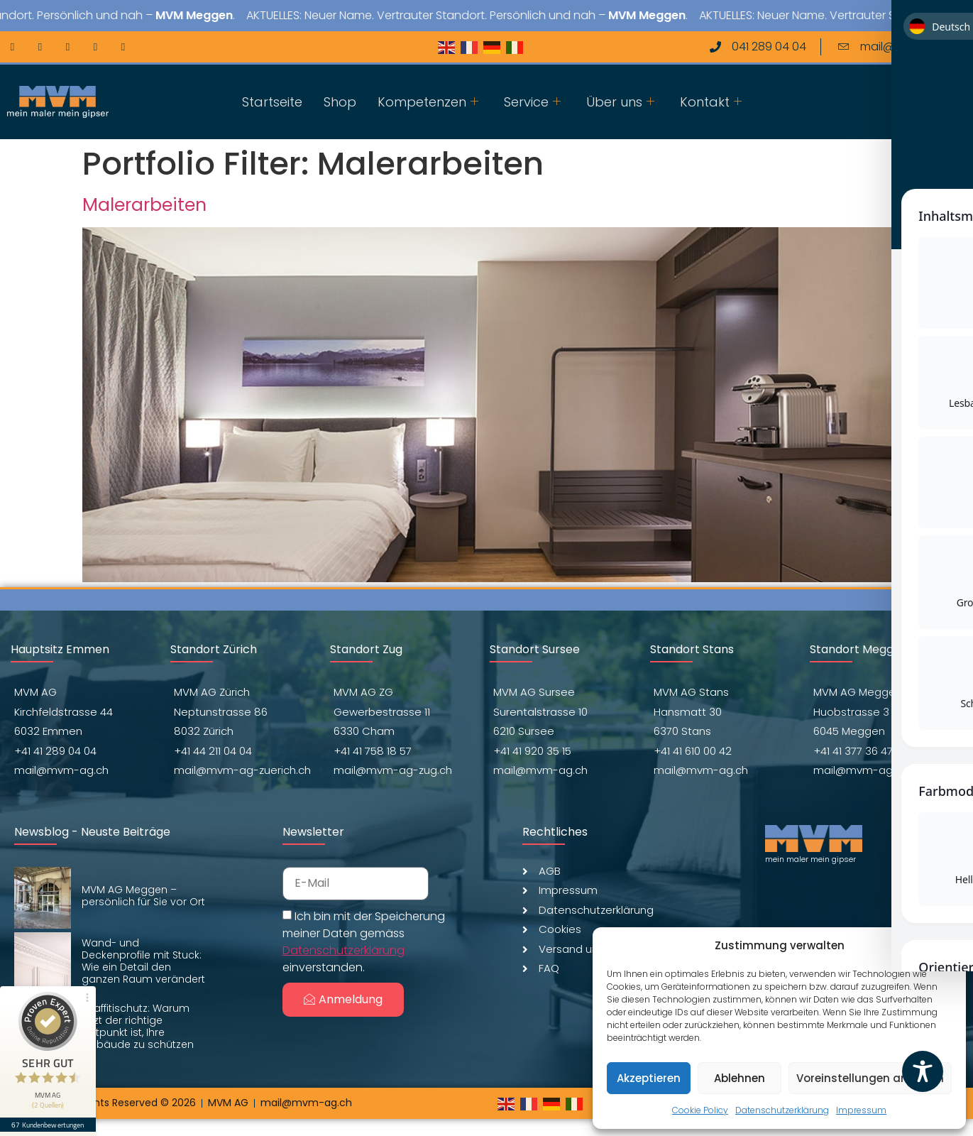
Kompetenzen (428, 102)
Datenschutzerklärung (782, 1110)
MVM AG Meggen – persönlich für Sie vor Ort (143, 896)
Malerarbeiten (144, 204)
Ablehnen (739, 1078)
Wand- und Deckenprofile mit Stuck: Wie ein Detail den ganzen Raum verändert (143, 960)
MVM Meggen (244, 15)
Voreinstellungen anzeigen (870, 1078)
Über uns (620, 102)
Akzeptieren (649, 1078)
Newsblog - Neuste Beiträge (92, 832)
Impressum (861, 1110)
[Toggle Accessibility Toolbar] (923, 1071)
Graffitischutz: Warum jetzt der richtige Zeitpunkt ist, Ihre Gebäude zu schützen (138, 1026)
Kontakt (711, 102)
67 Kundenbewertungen (48, 1120)
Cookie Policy (700, 1110)
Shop (340, 102)
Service (532, 102)
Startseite (272, 102)
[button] (945, 946)
